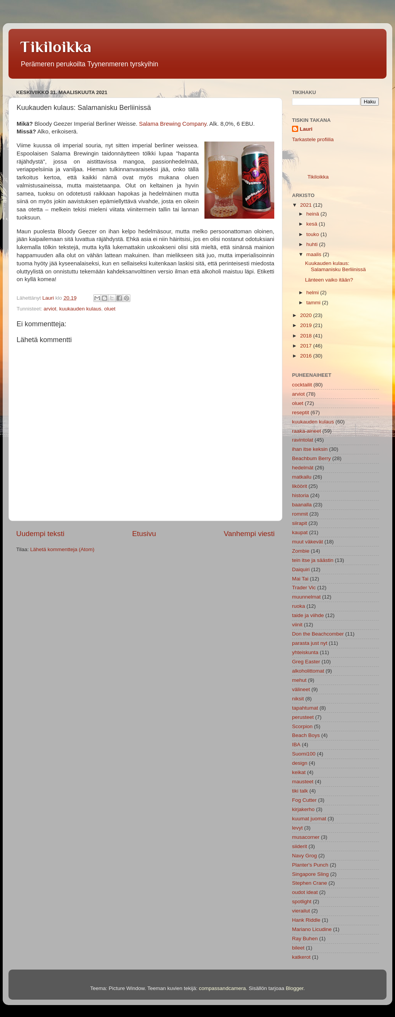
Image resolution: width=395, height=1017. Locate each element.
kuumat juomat (309, 818)
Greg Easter (306, 662)
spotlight (301, 901)
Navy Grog (304, 855)
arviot (50, 309)
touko (313, 234)
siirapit (299, 523)
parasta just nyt (309, 643)
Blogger (295, 988)
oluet (109, 309)
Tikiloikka (55, 46)
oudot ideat (305, 892)
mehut (299, 680)
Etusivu (144, 534)
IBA (296, 744)
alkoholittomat (308, 671)
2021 (306, 205)
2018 (306, 336)
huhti (312, 244)
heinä (313, 214)
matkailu (301, 477)
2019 (306, 325)
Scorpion (302, 726)
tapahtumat (305, 708)
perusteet (303, 717)
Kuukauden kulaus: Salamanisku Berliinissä (335, 266)
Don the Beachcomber (318, 634)
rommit (300, 514)
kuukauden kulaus (80, 309)
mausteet (303, 781)
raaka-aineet (306, 431)
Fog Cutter (304, 800)
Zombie (300, 551)
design (299, 763)
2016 (306, 356)
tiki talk (300, 791)
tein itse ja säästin (312, 560)
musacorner (305, 837)
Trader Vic (304, 587)
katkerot (301, 957)
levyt (297, 828)
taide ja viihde (308, 615)
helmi (313, 292)
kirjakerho (303, 809)
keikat (299, 772)
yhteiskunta (305, 652)
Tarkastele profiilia (313, 139)
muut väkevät (307, 542)
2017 (306, 346)
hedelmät (303, 468)
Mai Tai (300, 579)
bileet (298, 948)
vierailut (301, 911)
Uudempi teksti (40, 534)
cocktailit (302, 385)
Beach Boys (306, 735)
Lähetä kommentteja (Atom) (62, 549)
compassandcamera (222, 988)
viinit (297, 624)
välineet (301, 689)
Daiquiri (301, 569)
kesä (312, 224)
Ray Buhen (305, 938)
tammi (314, 302)
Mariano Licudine (312, 929)
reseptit (300, 412)
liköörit (299, 486)
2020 (306, 315)
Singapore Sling (310, 874)
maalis (314, 254)
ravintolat (302, 440)
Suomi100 (304, 754)
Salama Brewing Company (172, 124)
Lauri (306, 129)
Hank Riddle (306, 920)
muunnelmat (306, 597)
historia (300, 495)
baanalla (302, 505)
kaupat (300, 532)
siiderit (299, 846)
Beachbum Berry (311, 458)
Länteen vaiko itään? (329, 280)
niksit (298, 699)
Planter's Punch (310, 865)
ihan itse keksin (309, 449)
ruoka (298, 606)
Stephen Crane (309, 883)
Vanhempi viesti (249, 534)
